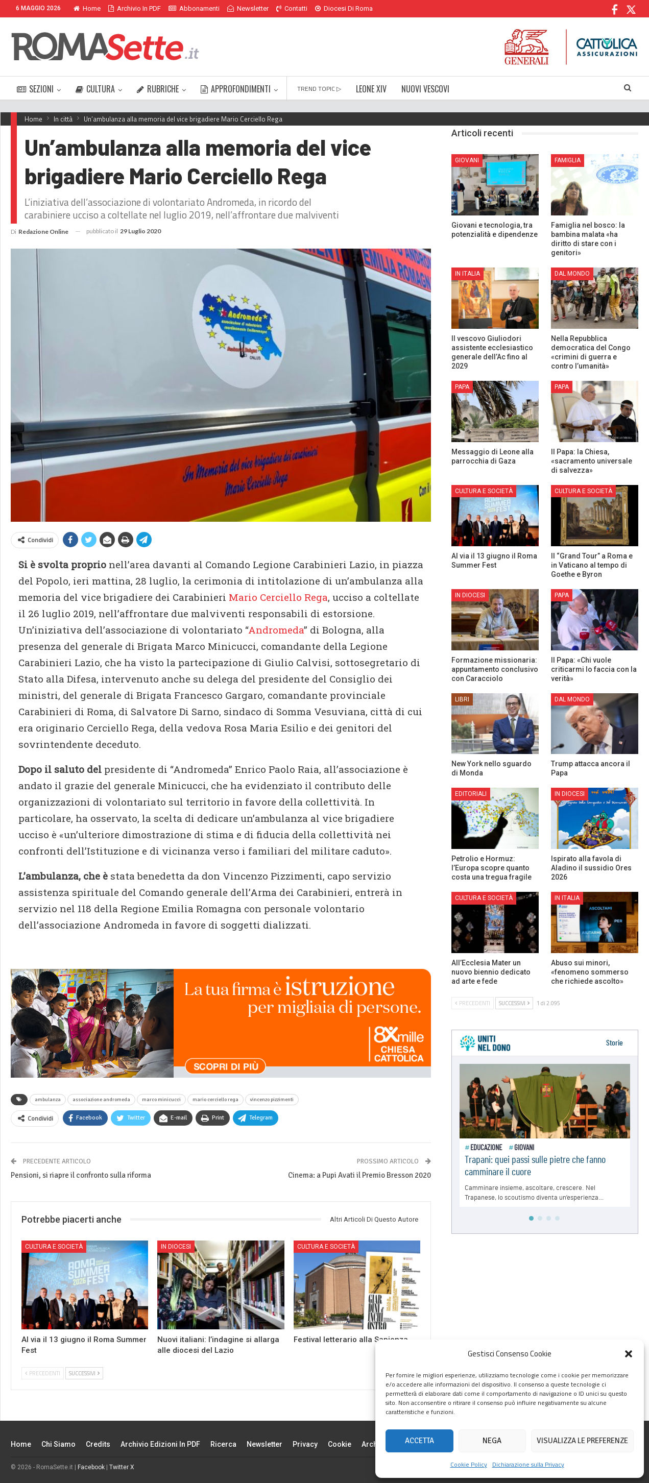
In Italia (467, 273)
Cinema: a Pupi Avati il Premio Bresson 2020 (359, 1175)
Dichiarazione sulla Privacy (528, 1464)
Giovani (467, 160)
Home (87, 8)
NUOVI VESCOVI (425, 89)
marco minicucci (161, 1100)
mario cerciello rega (215, 1100)
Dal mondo (572, 273)
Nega (492, 1440)
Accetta (419, 1440)
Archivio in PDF (134, 8)
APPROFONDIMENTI (236, 89)
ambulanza (48, 1100)
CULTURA (95, 89)
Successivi (84, 1373)
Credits (98, 1444)
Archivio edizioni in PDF (160, 1444)
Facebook (91, 1467)
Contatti (291, 8)
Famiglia (568, 160)
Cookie (339, 1444)
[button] (628, 1354)
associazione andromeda (101, 1100)
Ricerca (223, 1444)
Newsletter (248, 8)
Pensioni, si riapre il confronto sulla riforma (81, 1175)
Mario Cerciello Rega (278, 597)
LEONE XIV (371, 89)
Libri (462, 699)
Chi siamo (58, 1444)
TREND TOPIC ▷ (319, 88)
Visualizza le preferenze (582, 1440)
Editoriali (471, 793)
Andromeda (276, 629)
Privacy (305, 1444)
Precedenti (42, 1373)
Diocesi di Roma (344, 8)
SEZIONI (35, 89)
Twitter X (121, 1467)
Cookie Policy (468, 1464)
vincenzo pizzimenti (272, 1100)
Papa (462, 387)
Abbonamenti (194, 8)
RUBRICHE (158, 89)
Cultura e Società (54, 1246)
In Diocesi (176, 1246)
